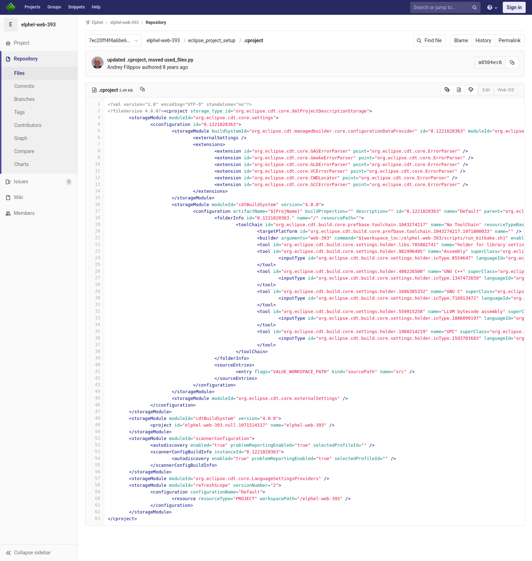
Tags (19, 112)
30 (94, 297)
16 (94, 204)
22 (94, 244)
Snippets (76, 7)
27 (94, 277)
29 (94, 291)
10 (94, 164)
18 (94, 217)
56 (94, 471)
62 (94, 511)
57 (94, 478)
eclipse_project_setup (212, 40)
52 (94, 444)
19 (94, 224)
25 (94, 264)
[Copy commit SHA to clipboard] (512, 62)
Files (19, 73)
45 (94, 398)
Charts (21, 164)
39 (94, 358)
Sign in (514, 7)
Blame (461, 40)
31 (94, 304)
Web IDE (505, 90)
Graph (20, 138)
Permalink (509, 40)
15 (94, 197)
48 (94, 418)
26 (94, 271)
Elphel (94, 22)
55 (94, 464)
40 (94, 364)
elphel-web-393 (163, 40)
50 (94, 431)
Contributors (28, 125)
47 (94, 411)
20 (94, 231)
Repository (156, 22)
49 (94, 424)
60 (94, 498)
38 (94, 351)
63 (94, 518)
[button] (38, 552)
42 (94, 378)
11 (94, 170)
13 (94, 184)
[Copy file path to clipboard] (142, 90)
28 (94, 284)
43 (94, 384)
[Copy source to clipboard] (446, 90)
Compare (24, 151)
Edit (486, 90)
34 (94, 324)
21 (94, 237)
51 (94, 438)
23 (94, 251)
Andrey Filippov (124, 67)
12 (94, 177)
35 (94, 331)
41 (94, 371)
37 (94, 344)
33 (94, 317)
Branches (24, 99)
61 (94, 505)
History (484, 40)
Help (96, 7)
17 (94, 210)
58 (94, 484)
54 (94, 458)
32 (94, 311)
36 (94, 337)
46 (94, 404)
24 (94, 257)
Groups (54, 7)
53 (94, 451)
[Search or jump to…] (446, 7)
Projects (32, 7)
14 (94, 190)
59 (94, 491)
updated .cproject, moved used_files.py (150, 60)
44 (94, 391)
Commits (24, 86)
